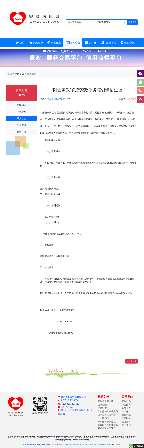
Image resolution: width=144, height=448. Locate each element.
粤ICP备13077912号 (98, 444)
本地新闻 (21, 111)
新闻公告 (126, 408)
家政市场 (126, 401)
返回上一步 (131, 361)
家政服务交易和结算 (108, 424)
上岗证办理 (103, 418)
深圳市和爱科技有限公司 (73, 396)
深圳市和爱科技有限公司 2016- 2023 (75, 444)
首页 (9, 73)
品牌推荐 (126, 421)
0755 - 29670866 (68, 400)
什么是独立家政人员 (108, 411)
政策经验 (126, 418)
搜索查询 (132, 22)
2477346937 (66, 406)
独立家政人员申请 (107, 414)
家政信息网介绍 (105, 401)
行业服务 (126, 404)
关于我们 (126, 424)
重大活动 (21, 118)
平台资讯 (21, 125)
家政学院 (126, 414)
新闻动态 (21, 104)
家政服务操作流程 (107, 421)
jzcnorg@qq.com (68, 403)
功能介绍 (102, 404)
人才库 (125, 411)
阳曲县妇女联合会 (56, 98)
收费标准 (102, 408)
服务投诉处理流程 (107, 428)
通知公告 (21, 131)
